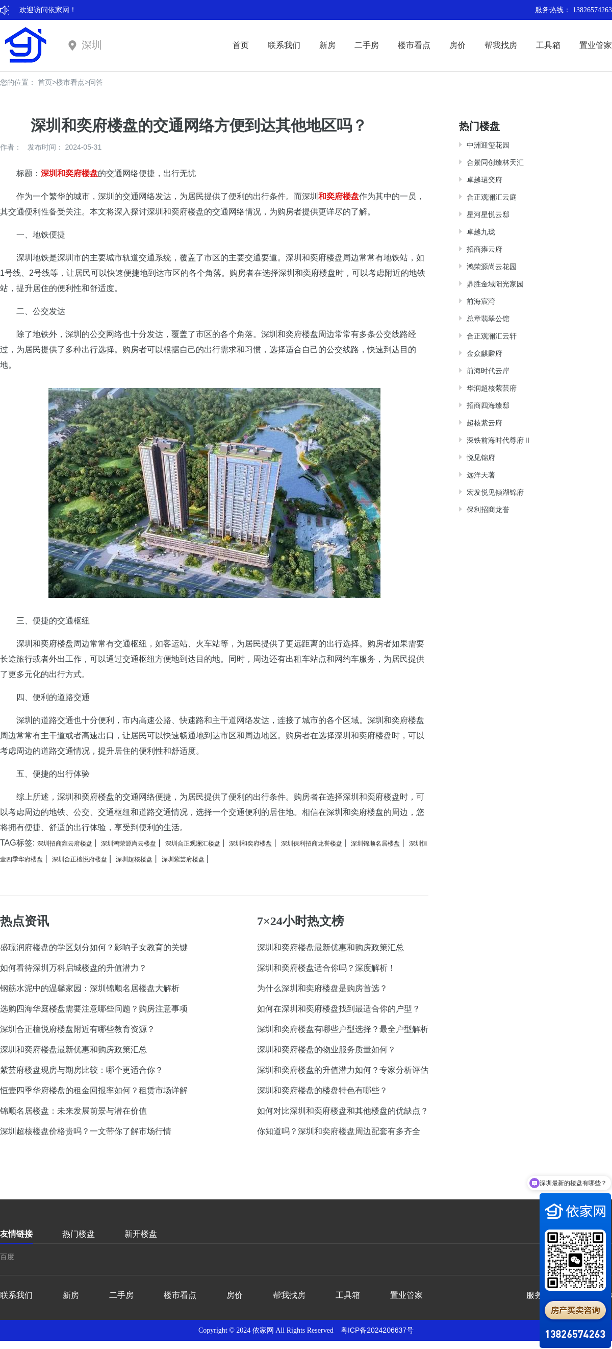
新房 (327, 45)
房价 (457, 45)
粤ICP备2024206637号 (377, 1330)
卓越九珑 (481, 232)
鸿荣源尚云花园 (492, 266)
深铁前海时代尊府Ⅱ (499, 440)
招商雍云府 (484, 249)
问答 (96, 82)
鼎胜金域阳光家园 (495, 284)
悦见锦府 (481, 457)
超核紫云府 (484, 423)
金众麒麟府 (484, 353)
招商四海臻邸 (488, 405)
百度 (7, 1256)
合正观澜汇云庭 (492, 197)
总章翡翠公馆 (488, 319)
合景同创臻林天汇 (495, 162)
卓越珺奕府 (484, 180)
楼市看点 (414, 45)
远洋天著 (481, 475)
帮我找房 (500, 45)
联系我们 (284, 45)
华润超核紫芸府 (492, 388)
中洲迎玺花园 (488, 145)
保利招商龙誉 (488, 509)
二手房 (366, 45)
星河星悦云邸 (488, 214)
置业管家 (595, 45)
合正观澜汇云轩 (492, 336)
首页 (241, 45)
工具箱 (548, 45)
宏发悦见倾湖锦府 (495, 492)
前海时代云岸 (488, 371)
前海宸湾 (481, 301)
